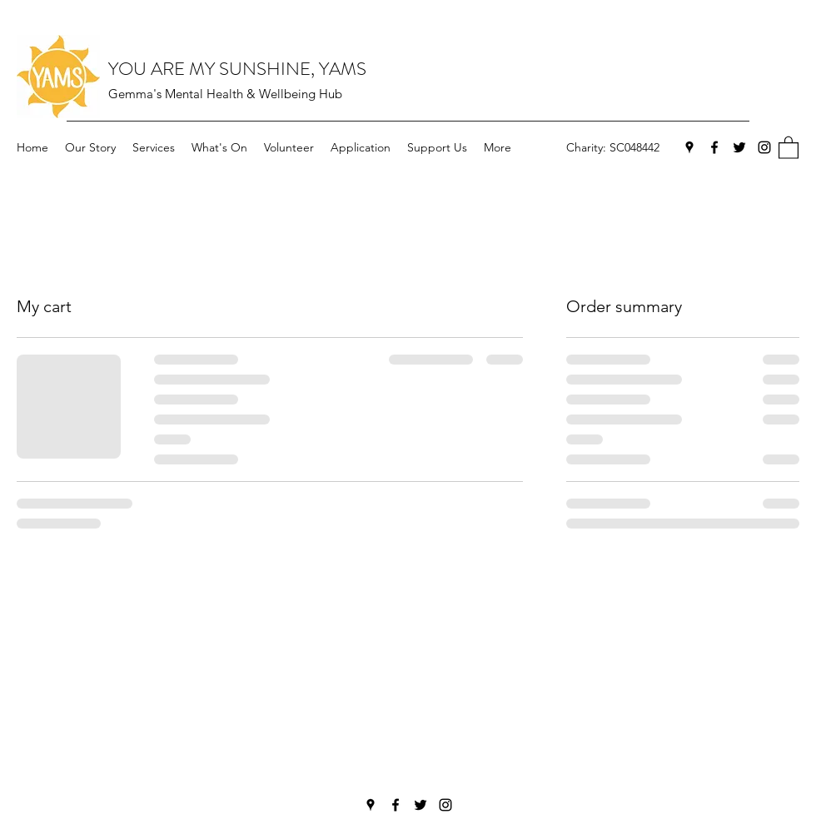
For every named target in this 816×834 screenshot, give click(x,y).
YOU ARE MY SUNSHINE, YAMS (237, 69)
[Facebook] (714, 147)
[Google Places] (689, 147)
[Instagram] (764, 147)
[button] (789, 147)
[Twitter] (739, 147)
